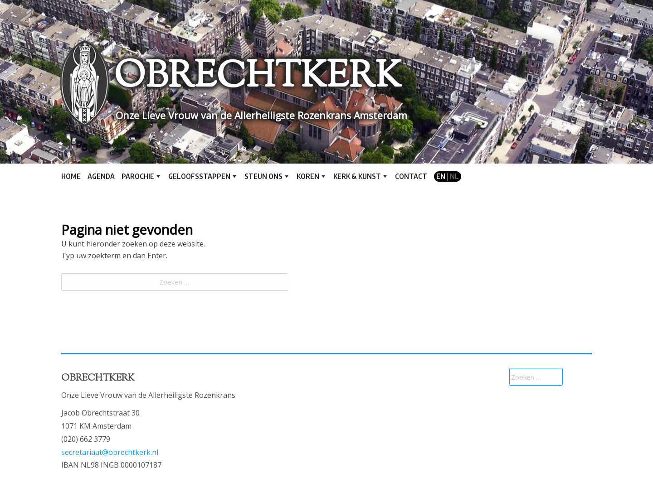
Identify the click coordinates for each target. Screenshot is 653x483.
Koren (308, 176)
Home (71, 176)
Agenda (101, 176)
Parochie (138, 176)
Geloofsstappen (199, 176)
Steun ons (263, 176)
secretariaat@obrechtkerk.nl (109, 452)
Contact (411, 176)
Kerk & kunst (357, 176)
